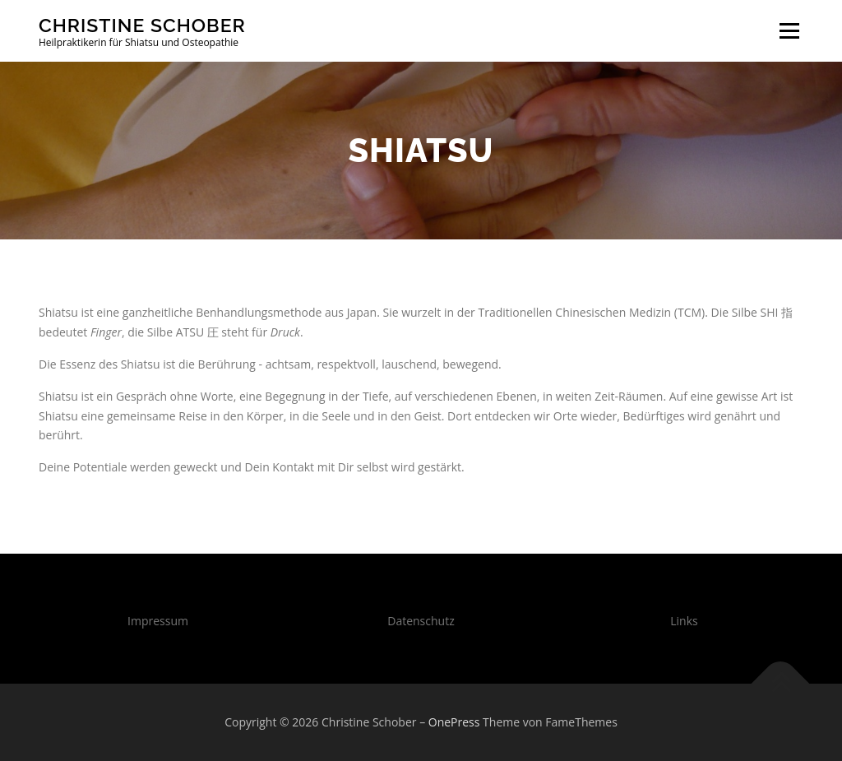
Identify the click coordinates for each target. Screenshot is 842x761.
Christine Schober (142, 25)
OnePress (454, 722)
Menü (789, 31)
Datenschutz (420, 621)
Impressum (157, 621)
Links (683, 621)
